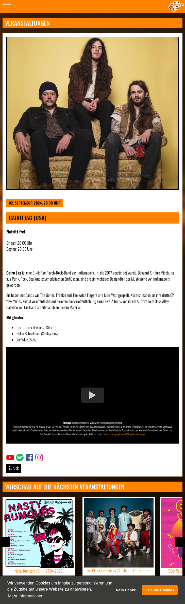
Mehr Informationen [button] (25, 596)
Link (9, 457)
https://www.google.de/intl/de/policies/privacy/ (124, 434)
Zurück (14, 468)
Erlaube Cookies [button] (160, 590)
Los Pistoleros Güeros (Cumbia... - (118, 571)
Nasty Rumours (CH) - (39, 571)
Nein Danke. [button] (126, 590)
